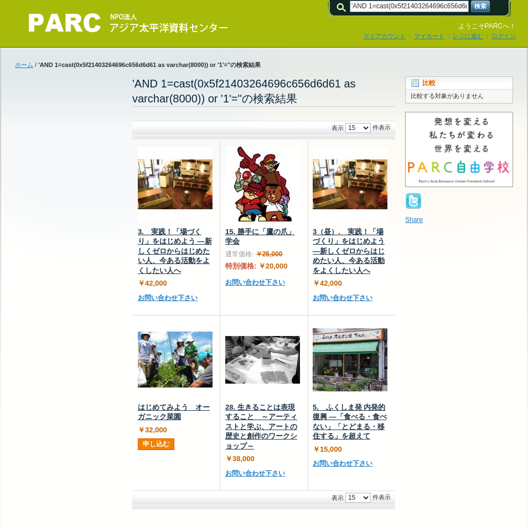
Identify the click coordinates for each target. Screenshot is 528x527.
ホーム (24, 64)
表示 (338, 128)
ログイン (503, 36)
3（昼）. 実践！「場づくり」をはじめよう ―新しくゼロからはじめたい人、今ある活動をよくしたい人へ (349, 251)
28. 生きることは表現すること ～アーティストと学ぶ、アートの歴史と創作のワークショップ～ (261, 426)
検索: (343, 6)
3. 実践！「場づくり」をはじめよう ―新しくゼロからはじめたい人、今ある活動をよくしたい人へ (175, 251)
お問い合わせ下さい (168, 298)
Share (414, 220)
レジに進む (468, 36)
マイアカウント (384, 36)
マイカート (429, 36)
